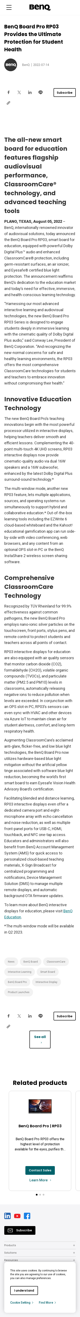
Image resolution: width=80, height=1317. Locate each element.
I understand (24, 1290)
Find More (48, 1302)
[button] (37, 1195)
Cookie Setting (22, 1302)
